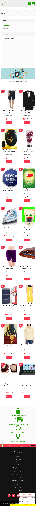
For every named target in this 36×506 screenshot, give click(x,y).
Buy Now (9, 123)
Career (18, 462)
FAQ (18, 465)
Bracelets (4, 13)
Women (10, 11)
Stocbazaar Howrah (9, 38)
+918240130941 (29, 498)
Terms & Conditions (18, 475)
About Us (18, 459)
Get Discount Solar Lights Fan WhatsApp (22, 505)
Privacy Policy (18, 472)
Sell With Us (18, 485)
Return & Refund (18, 478)
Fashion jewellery (21, 11)
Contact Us (18, 488)
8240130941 (23, 502)
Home (18, 456)
